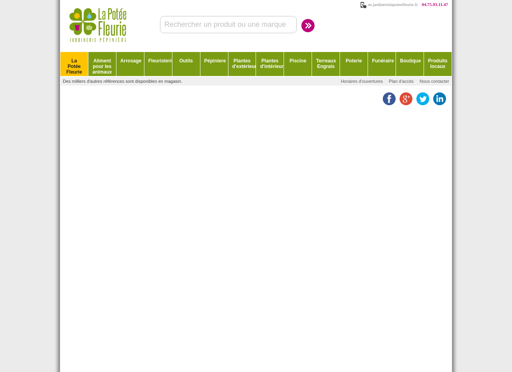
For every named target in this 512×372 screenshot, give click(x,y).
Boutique (410, 61)
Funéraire (383, 61)
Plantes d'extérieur (244, 63)
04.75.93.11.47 (435, 4)
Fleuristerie (160, 61)
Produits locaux (438, 63)
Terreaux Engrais (326, 63)
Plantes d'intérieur (271, 63)
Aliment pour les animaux (102, 66)
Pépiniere (215, 61)
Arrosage (131, 61)
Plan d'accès (401, 81)
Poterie (354, 61)
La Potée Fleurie (74, 66)
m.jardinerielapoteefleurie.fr (393, 4)
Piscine (298, 61)
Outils (186, 61)
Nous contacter (434, 81)
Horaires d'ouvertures (362, 81)
